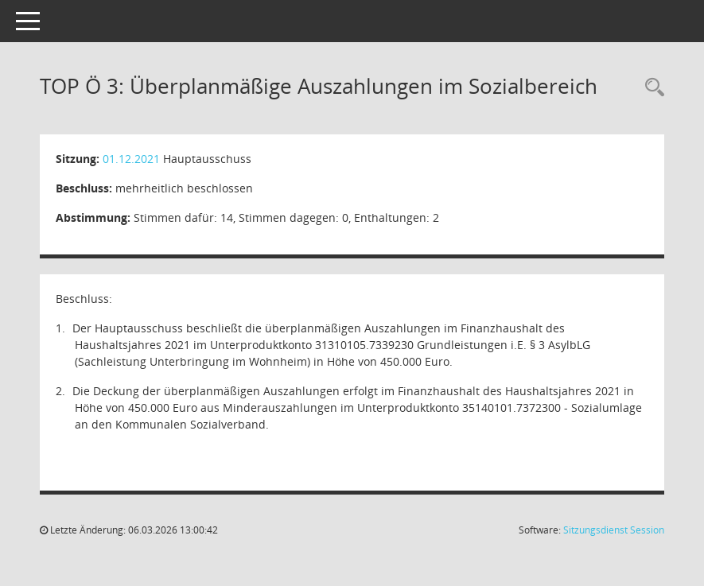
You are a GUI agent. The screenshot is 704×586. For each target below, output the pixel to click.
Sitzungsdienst (613, 530)
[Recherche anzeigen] (650, 88)
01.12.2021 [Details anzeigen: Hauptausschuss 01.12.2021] (131, 158)
